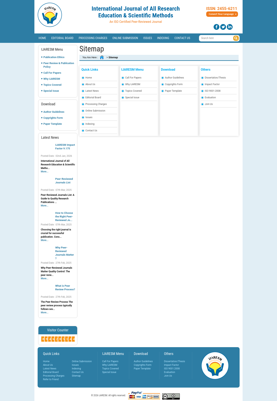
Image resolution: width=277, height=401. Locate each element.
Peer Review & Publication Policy (58, 65)
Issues (147, 38)
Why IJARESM (51, 78)
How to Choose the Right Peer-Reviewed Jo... (64, 216)
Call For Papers (52, 72)
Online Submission (125, 38)
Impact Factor (212, 84)
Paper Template (52, 123)
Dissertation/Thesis (215, 77)
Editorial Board (62, 38)
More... (44, 171)
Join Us (209, 104)
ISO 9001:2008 (212, 90)
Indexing (163, 38)
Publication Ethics (53, 57)
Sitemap (76, 375)
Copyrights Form (53, 117)
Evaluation (210, 97)
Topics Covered (52, 84)
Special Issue (51, 90)
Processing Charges (93, 38)
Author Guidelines (53, 111)
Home (42, 38)
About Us (90, 84)
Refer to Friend (51, 379)
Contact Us (182, 38)
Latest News (92, 90)
